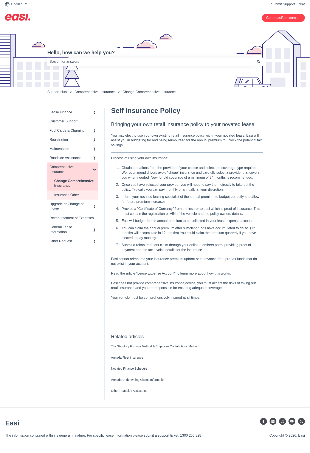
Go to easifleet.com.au (283, 18)
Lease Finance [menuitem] (61, 112)
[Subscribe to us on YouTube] (291, 421)
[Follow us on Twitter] (301, 421)
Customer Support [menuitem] (64, 121)
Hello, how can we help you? (81, 52)
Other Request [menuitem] (61, 241)
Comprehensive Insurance (94, 92)
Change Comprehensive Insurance (149, 92)
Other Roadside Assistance (129, 390)
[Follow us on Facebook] (263, 421)
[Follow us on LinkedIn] (273, 421)
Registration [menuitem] (59, 139)
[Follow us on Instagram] (282, 421)
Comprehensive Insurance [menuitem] (62, 169)
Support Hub (57, 92)
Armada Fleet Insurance (127, 357)
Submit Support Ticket (288, 4)
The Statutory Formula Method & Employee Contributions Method (154, 346)
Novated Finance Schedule (129, 368)
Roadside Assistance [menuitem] (66, 158)
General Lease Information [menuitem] (61, 229)
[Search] (258, 62)
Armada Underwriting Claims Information (138, 379)
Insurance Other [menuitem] (66, 195)
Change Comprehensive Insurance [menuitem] (74, 183)
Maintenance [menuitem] (59, 149)
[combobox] (150, 62)
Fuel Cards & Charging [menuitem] (67, 130)
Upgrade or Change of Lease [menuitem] (67, 206)
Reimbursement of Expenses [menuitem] (72, 218)
